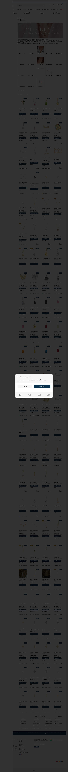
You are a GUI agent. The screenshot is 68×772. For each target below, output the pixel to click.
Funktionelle (39, 394)
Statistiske (48, 394)
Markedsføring (29, 394)
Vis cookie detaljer (34, 389)
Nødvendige (20, 394)
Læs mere (19, 381)
